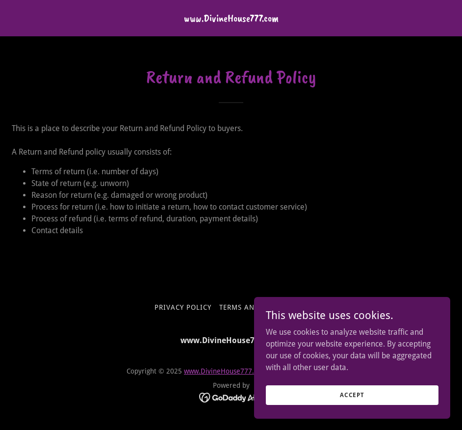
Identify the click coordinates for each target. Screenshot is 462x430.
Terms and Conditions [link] (263, 307)
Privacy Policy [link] (182, 307)
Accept (352, 408)
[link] (231, 19)
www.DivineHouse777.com (225, 371)
